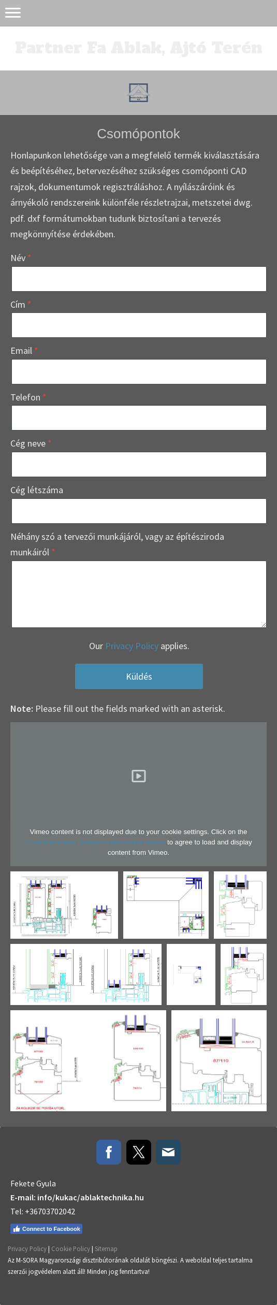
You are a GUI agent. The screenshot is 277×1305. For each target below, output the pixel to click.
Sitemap (106, 1248)
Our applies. (139, 646)
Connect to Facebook (46, 1229)
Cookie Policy (70, 1248)
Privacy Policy (131, 646)
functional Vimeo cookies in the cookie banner (95, 842)
